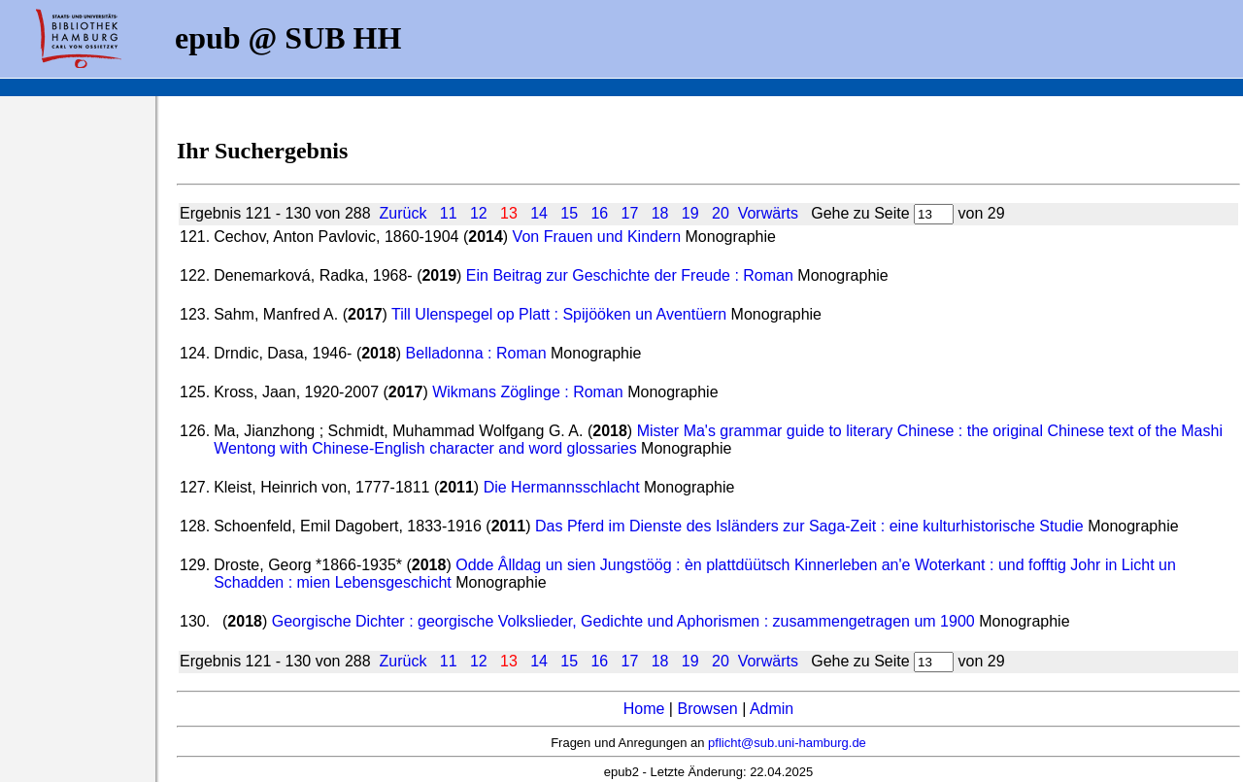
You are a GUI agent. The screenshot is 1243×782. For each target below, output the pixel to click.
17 (630, 213)
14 (539, 213)
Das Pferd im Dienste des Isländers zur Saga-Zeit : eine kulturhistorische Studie (809, 526)
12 (478, 213)
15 (569, 213)
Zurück (402, 213)
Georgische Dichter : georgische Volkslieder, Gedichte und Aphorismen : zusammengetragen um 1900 (623, 621)
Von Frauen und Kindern (597, 236)
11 (448, 213)
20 (720, 213)
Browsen (707, 708)
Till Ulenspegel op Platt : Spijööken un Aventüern (558, 314)
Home (644, 708)
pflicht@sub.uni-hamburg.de (787, 742)
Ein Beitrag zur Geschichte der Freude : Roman (629, 275)
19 (690, 213)
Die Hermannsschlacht (562, 487)
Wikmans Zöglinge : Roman (527, 392)
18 (660, 213)
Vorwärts (768, 213)
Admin (771, 708)
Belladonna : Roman (476, 353)
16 (599, 213)
